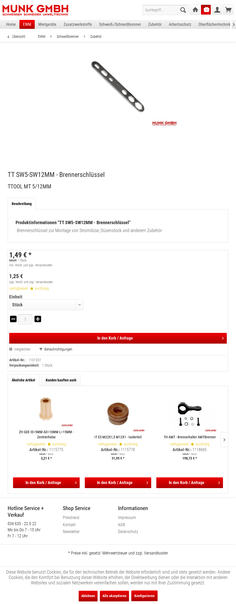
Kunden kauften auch (61, 380)
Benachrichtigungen (55, 349)
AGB (121, 524)
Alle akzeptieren (114, 596)
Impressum (127, 517)
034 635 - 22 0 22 (22, 523)
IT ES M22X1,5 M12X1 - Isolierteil (118, 437)
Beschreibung (22, 204)
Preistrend (71, 517)
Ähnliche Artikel (23, 380)
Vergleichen (19, 349)
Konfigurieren (144, 596)
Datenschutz (128, 531)
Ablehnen (88, 596)
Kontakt (69, 524)
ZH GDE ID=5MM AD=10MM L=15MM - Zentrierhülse (46, 434)
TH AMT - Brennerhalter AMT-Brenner (190, 437)
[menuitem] (165, 10)
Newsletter (71, 531)
